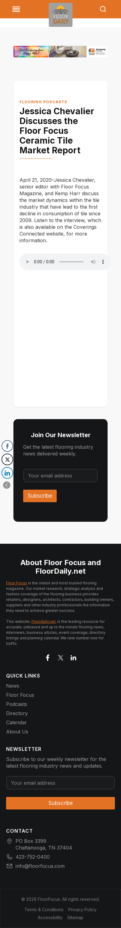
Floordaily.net (43, 621)
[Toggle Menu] (16, 9)
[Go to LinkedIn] (73, 656)
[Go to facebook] (48, 656)
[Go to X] (61, 656)
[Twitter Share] (7, 459)
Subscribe (40, 496)
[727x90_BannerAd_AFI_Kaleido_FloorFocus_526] (60, 51)
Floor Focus (16, 583)
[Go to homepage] (61, 15)
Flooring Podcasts (43, 102)
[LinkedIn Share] (7, 473)
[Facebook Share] (7, 446)
